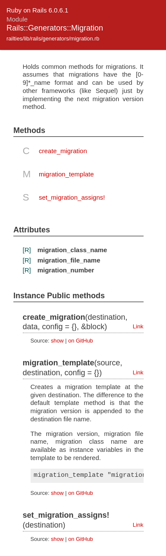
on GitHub (80, 340)
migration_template (66, 174)
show (57, 340)
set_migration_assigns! (72, 197)
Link (138, 326)
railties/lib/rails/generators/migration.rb (52, 38)
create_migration (63, 150)
